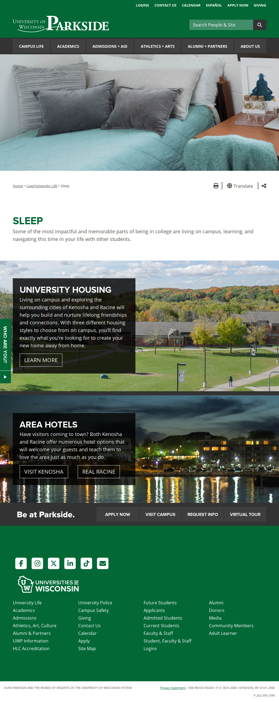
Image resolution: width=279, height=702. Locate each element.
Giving (260, 5)
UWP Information (30, 641)
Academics (68, 46)
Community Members (231, 626)
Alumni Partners (207, 46)
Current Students (161, 626)
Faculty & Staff (158, 633)
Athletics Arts (158, 46)
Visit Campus (160, 514)
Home (18, 185)
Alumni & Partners (32, 633)
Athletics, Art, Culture (34, 626)
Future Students (160, 603)
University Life (27, 603)
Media (215, 618)
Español (214, 5)
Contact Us (165, 5)
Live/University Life (41, 185)
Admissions (25, 618)
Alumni (216, 603)
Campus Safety (93, 610)
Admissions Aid (110, 46)
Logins (142, 5)
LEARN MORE (41, 360)
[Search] (221, 25)
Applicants (154, 610)
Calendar (191, 5)
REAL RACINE (98, 471)
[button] (241, 185)
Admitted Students (163, 618)
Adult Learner (223, 633)
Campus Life (31, 46)
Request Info (202, 514)
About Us (250, 46)
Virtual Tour (245, 514)
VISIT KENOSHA (43, 471)
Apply (84, 641)
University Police (95, 603)
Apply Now (238, 5)
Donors (217, 610)
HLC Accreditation (31, 649)
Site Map (87, 649)
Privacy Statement (173, 688)
